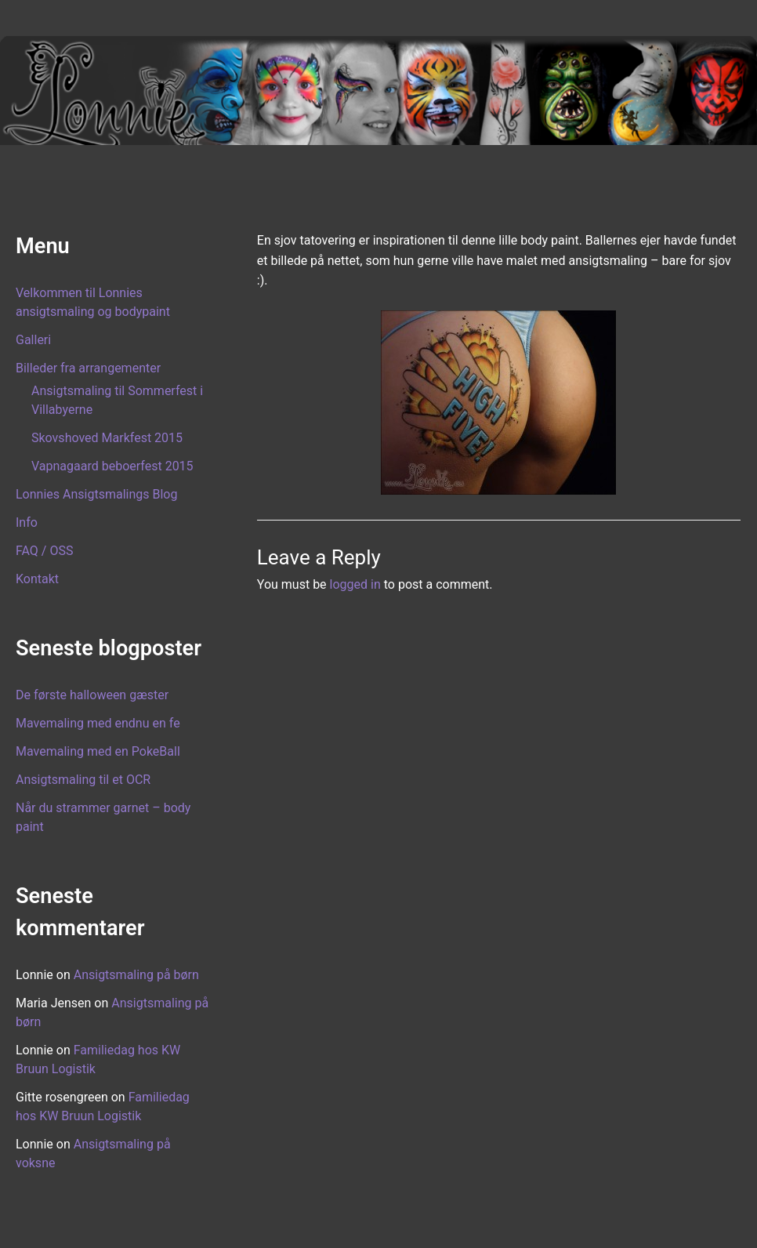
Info (27, 522)
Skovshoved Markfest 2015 (107, 437)
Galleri (33, 339)
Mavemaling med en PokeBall (98, 751)
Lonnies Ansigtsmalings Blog (96, 494)
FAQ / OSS (44, 550)
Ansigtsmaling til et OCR (83, 779)
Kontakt (37, 578)
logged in (355, 584)
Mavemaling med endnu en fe (98, 723)
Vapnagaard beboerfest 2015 (112, 466)
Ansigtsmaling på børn (136, 974)
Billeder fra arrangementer (88, 368)
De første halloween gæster (92, 694)
